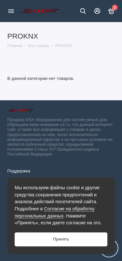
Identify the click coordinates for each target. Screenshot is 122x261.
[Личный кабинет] (97, 11)
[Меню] (11, 11)
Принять (61, 239)
